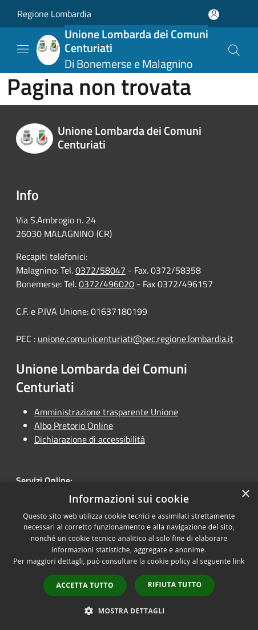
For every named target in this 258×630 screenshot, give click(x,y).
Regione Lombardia (54, 14)
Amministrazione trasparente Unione (106, 412)
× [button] (245, 494)
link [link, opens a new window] (239, 561)
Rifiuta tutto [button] (175, 584)
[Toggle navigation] (23, 49)
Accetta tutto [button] (85, 585)
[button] (129, 610)
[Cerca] (234, 50)
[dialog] (129, 556)
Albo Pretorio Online (73, 425)
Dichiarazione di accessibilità (89, 439)
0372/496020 (106, 284)
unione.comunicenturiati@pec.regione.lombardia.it (135, 339)
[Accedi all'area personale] (214, 14)
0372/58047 (100, 270)
